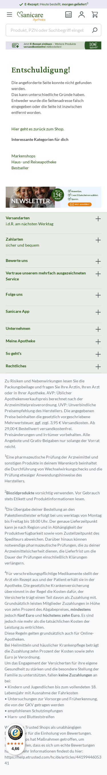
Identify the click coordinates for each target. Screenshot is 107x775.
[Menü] (9, 14)
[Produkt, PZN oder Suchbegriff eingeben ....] (47, 30)
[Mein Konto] (81, 14)
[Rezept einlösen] (68, 14)
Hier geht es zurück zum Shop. (37, 128)
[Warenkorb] (94, 14)
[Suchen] (94, 30)
